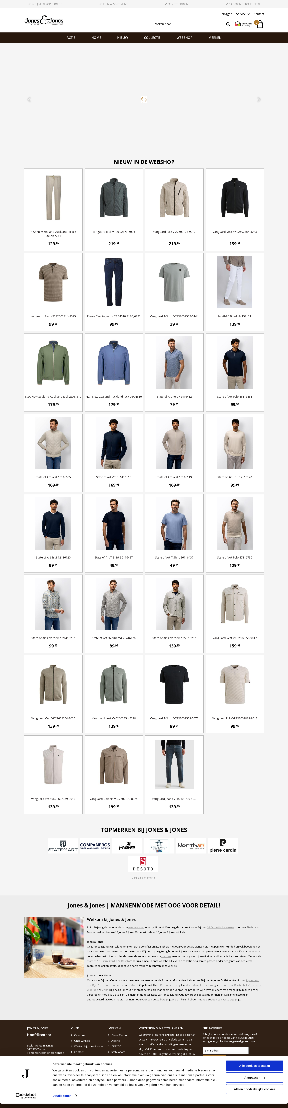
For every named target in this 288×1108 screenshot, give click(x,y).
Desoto (125, 961)
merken (166, 956)
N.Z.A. (114, 1057)
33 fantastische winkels (220, 927)
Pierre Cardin (109, 961)
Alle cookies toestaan (254, 1070)
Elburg (176, 985)
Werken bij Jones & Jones (88, 1046)
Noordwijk (227, 985)
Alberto (115, 1040)
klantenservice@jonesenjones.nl (46, 1053)
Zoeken (228, 24)
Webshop (184, 37)
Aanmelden (212, 1059)
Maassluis (198, 985)
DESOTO (116, 1046)
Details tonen (61, 1100)
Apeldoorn (104, 985)
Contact (259, 14)
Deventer (165, 985)
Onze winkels (82, 1040)
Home (96, 37)
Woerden (92, 990)
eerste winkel (136, 927)
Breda (115, 985)
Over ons (79, 1035)
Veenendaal (255, 985)
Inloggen (226, 14)
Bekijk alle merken (142, 877)
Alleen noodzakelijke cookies (254, 1093)
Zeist (105, 990)
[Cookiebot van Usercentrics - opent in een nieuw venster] (25, 1100)
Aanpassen (254, 1081)
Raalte (238, 985)
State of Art (93, 961)
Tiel (245, 985)
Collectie (152, 37)
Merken (215, 37)
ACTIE (71, 37)
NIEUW (122, 37)
